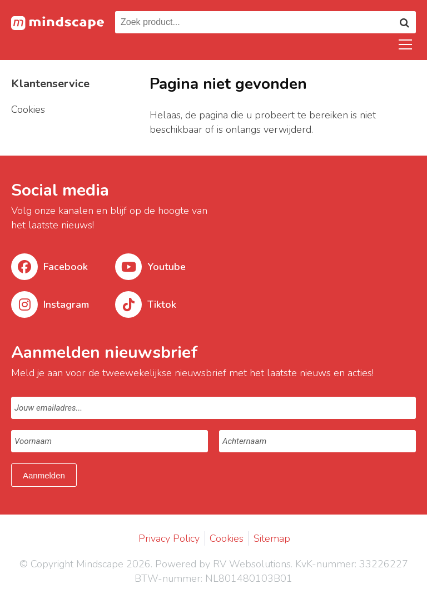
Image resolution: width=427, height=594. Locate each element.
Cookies (227, 538)
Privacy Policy (169, 538)
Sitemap (272, 538)
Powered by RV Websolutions (223, 564)
